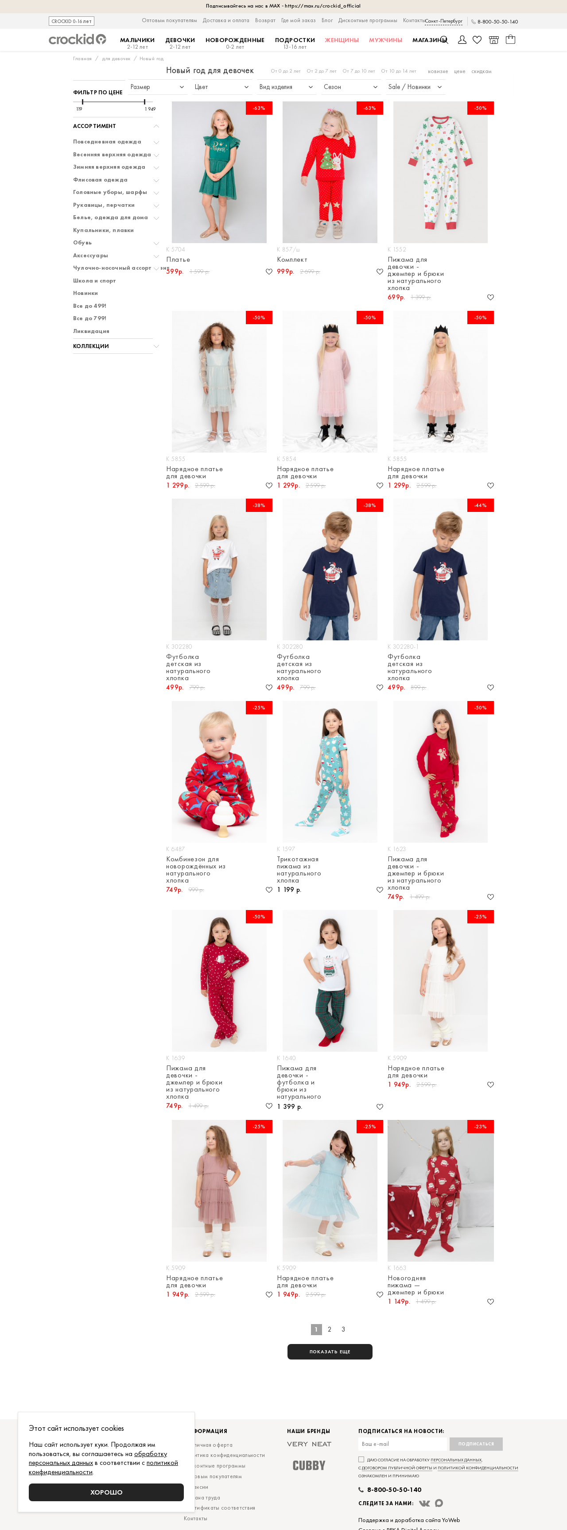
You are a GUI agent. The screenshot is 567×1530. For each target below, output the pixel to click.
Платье (178, 260)
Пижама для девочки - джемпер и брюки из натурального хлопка (416, 273)
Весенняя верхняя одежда (112, 154)
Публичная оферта (208, 1445)
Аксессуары (90, 255)
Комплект (292, 260)
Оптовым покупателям (169, 20)
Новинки (85, 293)
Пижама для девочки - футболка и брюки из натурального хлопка (299, 1083)
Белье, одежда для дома (110, 217)
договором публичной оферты (397, 1468)
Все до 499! (89, 306)
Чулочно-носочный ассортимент (121, 268)
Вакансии (196, 1487)
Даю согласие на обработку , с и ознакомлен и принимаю (438, 1468)
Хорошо (106, 1492)
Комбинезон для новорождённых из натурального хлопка (196, 870)
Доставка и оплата (226, 20)
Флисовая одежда (100, 180)
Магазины (429, 40)
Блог (327, 20)
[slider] (82, 102)
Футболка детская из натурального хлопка (188, 667)
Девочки (180, 43)
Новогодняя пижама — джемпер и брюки (416, 1285)
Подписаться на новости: (401, 1431)
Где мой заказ (298, 20)
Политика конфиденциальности (224, 1455)
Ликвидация (91, 331)
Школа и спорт (95, 281)
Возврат (265, 20)
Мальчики (137, 43)
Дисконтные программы (367, 20)
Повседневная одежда (107, 142)
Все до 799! (89, 318)
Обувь (82, 243)
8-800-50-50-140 (498, 22)
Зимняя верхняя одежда (109, 167)
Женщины (342, 40)
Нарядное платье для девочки (194, 472)
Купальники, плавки (103, 230)
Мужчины (385, 40)
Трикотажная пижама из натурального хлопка (299, 870)
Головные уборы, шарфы (110, 192)
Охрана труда (202, 1497)
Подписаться (476, 1444)
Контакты (414, 20)
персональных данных (456, 1460)
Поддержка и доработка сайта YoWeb (409, 1520)
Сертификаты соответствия (219, 1507)
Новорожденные (235, 43)
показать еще (330, 1351)
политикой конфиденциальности (478, 1468)
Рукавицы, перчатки (104, 205)
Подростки (295, 43)
